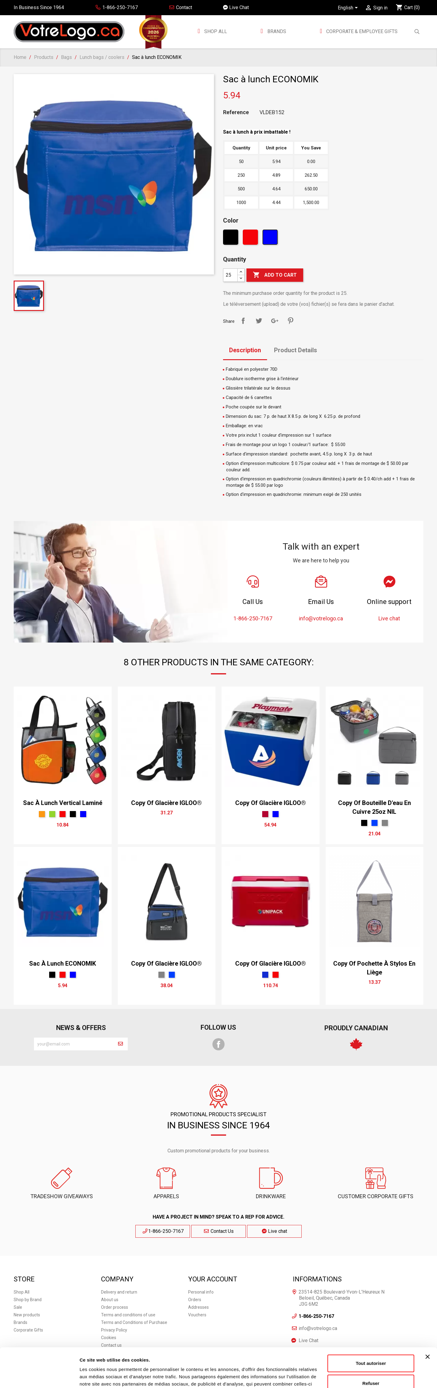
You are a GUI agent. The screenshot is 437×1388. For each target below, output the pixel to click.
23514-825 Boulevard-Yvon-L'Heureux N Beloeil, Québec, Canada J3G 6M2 (341, 1298)
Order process (114, 1307)
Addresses (198, 1307)
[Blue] (271, 239)
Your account (212, 1279)
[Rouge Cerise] (265, 814)
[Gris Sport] (385, 823)
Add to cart (275, 275)
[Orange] (42, 814)
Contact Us (218, 1231)
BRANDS (276, 31)
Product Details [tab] (295, 350)
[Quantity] (230, 275)
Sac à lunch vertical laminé (62, 803)
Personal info (201, 1292)
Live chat (274, 1231)
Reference (236, 112)
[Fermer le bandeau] (427, 1317)
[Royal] (374, 823)
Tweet (259, 321)
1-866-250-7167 (163, 1231)
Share (243, 321)
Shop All (215, 31)
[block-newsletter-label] (73, 1044)
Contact (180, 7)
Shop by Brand (28, 1299)
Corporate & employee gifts (361, 31)
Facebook (218, 1044)
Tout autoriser (371, 1324)
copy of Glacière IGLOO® (166, 803)
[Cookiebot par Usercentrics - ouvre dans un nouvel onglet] (39, 1376)
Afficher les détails (100, 1376)
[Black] (231, 239)
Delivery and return (119, 1292)
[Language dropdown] (349, 8)
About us (109, 1299)
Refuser (370, 1343)
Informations (317, 1279)
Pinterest (290, 321)
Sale (18, 1307)
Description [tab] (245, 350)
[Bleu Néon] (265, 975)
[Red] (251, 239)
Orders (194, 1299)
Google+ (275, 321)
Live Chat (236, 7)
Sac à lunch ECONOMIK (62, 963)
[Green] (52, 814)
